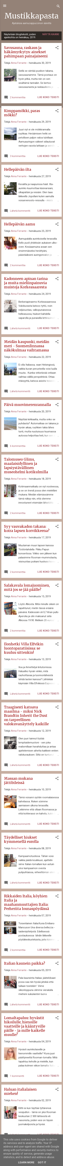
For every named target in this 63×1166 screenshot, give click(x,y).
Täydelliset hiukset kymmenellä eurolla (21, 839)
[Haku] (58, 7)
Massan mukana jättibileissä (18, 780)
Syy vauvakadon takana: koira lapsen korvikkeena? (26, 528)
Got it (42, 1162)
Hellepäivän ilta (17, 169)
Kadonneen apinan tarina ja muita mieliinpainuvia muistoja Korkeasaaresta (26, 283)
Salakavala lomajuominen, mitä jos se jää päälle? (27, 587)
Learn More (26, 1162)
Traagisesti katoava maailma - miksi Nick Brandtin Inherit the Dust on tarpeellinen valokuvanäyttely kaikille (26, 715)
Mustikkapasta (32, 16)
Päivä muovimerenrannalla (27, 405)
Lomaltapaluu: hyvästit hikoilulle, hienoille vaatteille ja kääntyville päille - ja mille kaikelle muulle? (24, 1026)
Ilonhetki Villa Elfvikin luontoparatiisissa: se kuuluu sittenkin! (23, 648)
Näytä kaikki (50, 34)
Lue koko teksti (48, 97)
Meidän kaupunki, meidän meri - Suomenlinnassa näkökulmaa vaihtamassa (26, 346)
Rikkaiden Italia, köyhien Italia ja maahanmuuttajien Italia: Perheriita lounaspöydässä (26, 902)
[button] (57, 48)
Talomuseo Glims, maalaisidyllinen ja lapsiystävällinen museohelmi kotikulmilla (26, 465)
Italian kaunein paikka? (24, 963)
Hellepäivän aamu (19, 224)
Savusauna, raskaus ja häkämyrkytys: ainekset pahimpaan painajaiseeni (26, 52)
